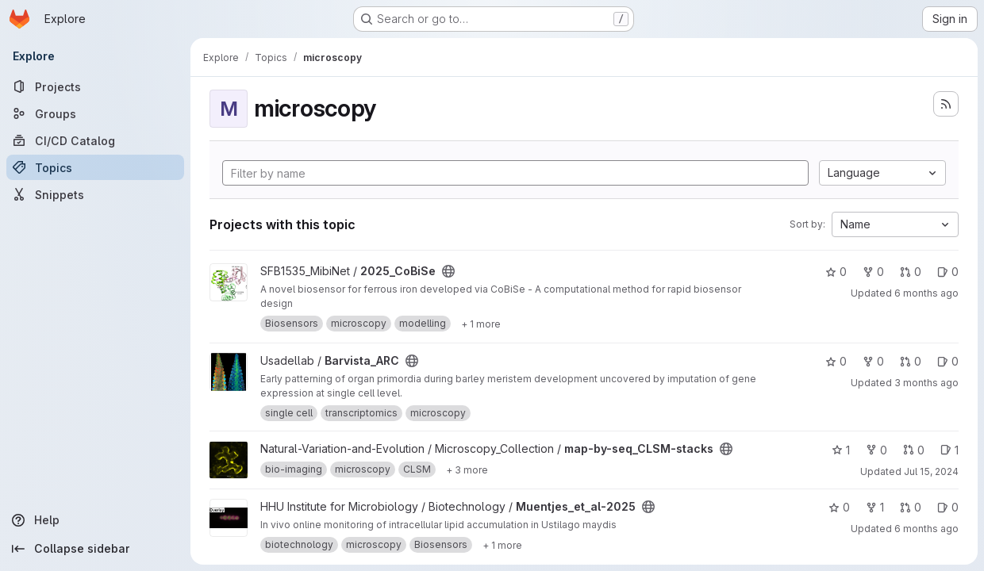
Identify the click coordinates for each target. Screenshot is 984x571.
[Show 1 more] (481, 323)
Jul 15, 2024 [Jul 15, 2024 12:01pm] (931, 471)
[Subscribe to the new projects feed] (946, 104)
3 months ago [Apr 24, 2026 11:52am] (926, 383)
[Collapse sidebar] (95, 548)
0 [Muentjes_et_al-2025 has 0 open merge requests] (910, 507)
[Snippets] (95, 194)
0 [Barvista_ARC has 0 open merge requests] (910, 361)
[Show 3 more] (467, 469)
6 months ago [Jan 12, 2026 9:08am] (926, 529)
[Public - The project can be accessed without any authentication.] (448, 271)
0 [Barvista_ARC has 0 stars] (836, 361)
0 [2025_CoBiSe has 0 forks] (873, 271)
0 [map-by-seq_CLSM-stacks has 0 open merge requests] (913, 450)
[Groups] (95, 113)
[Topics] (95, 167)
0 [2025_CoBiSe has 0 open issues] (948, 271)
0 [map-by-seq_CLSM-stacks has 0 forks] (876, 450)
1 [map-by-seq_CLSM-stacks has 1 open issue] (949, 450)
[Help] (95, 520)
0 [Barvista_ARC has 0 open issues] (948, 361)
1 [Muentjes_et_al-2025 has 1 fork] (875, 507)
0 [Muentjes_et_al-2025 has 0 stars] (839, 507)
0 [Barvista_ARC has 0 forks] (873, 361)
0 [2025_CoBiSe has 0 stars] (836, 271)
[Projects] (95, 86)
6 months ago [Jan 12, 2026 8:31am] (926, 293)
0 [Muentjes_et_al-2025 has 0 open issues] (948, 507)
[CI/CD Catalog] (95, 140)
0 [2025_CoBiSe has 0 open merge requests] (910, 271)
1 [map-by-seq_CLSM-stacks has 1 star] (841, 450)
